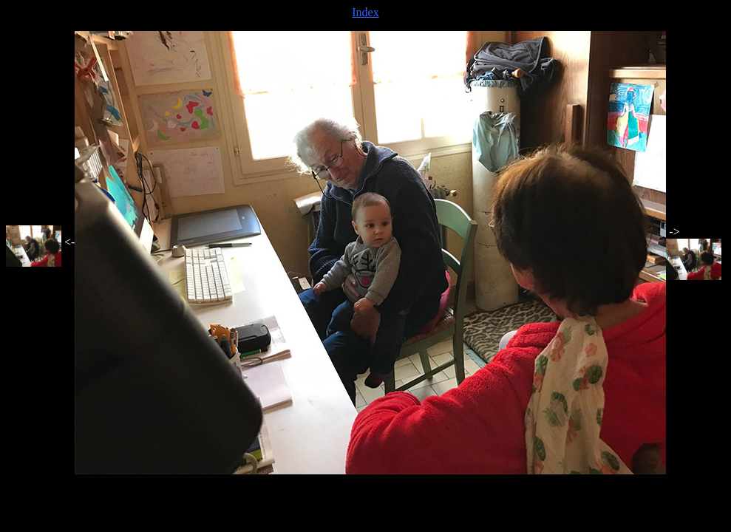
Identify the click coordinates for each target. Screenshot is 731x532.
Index (365, 12)
